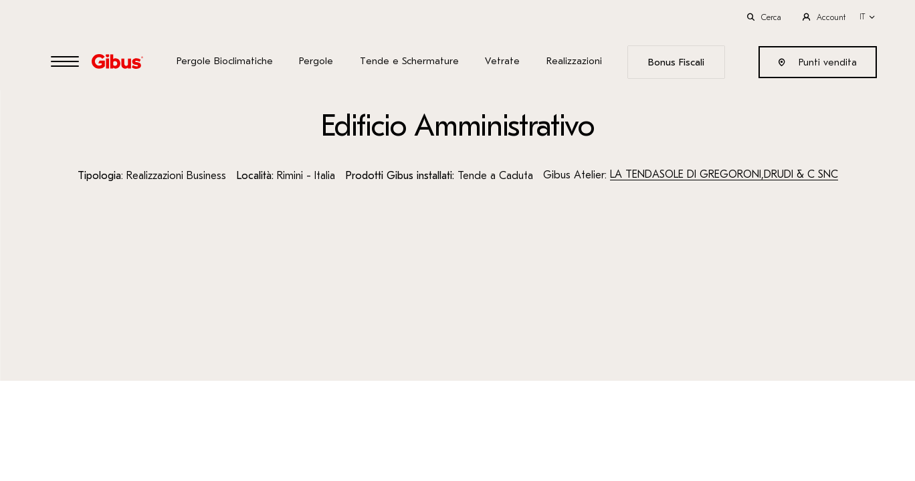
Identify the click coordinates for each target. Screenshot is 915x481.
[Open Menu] (65, 62)
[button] (867, 17)
